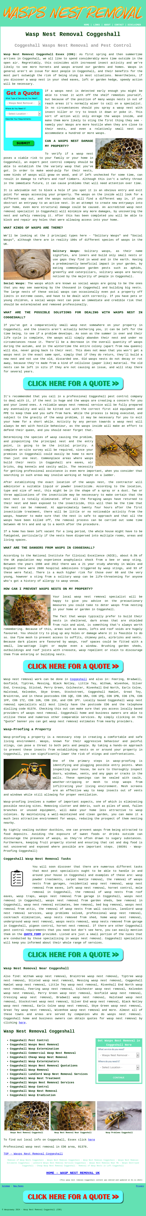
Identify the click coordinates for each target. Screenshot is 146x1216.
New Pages (18, 1186)
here (22, 1022)
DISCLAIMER (134, 25)
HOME (86, 25)
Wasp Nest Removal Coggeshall (39, 1031)
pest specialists (65, 871)
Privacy (140, 1186)
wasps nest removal (41, 713)
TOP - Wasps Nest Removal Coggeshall (33, 1153)
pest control (14, 930)
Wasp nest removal (18, 679)
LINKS (96, 25)
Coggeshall (78, 679)
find (16, 976)
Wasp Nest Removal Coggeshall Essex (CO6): (40, 54)
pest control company (59, 162)
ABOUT (107, 25)
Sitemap (6, 1186)
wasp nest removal (122, 1018)
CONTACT (119, 25)
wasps (97, 829)
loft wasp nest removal (86, 887)
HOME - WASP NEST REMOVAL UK (73, 1173)
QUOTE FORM (32, 934)
